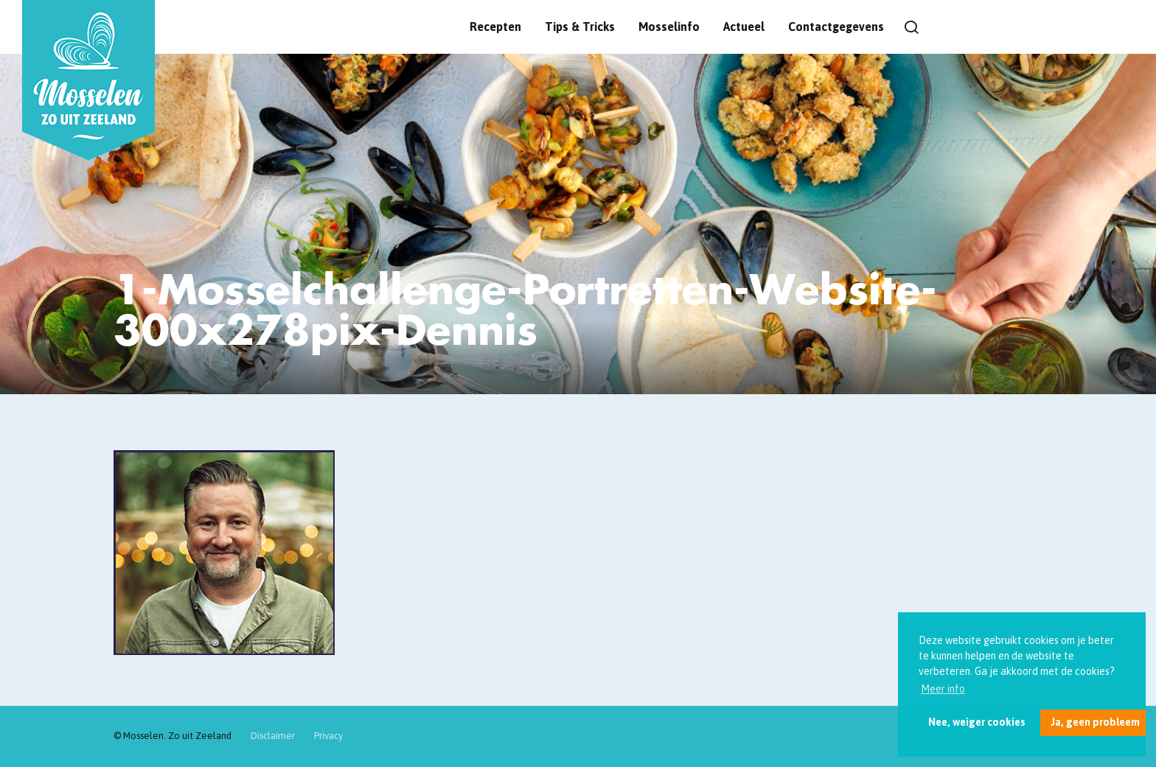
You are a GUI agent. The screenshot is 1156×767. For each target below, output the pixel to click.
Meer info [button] (943, 689)
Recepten (495, 26)
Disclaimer (273, 735)
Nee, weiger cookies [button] (977, 722)
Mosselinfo (669, 26)
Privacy (328, 735)
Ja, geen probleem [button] (1095, 722)
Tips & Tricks (580, 26)
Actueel (744, 26)
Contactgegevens (836, 26)
